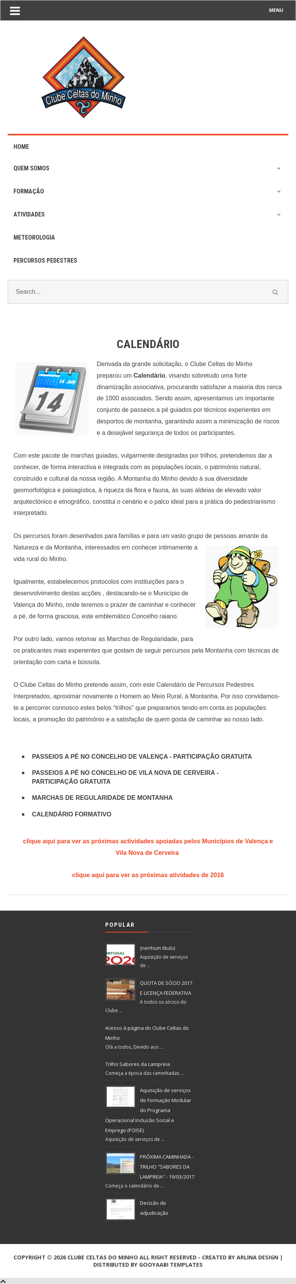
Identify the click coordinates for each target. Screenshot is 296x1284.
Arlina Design (257, 1257)
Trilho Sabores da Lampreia (137, 1064)
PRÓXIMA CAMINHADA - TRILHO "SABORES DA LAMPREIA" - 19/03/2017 (167, 1166)
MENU (276, 10)
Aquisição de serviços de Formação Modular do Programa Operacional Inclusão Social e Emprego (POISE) (148, 1110)
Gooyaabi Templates (171, 1264)
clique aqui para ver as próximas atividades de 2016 (148, 875)
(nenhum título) (157, 947)
